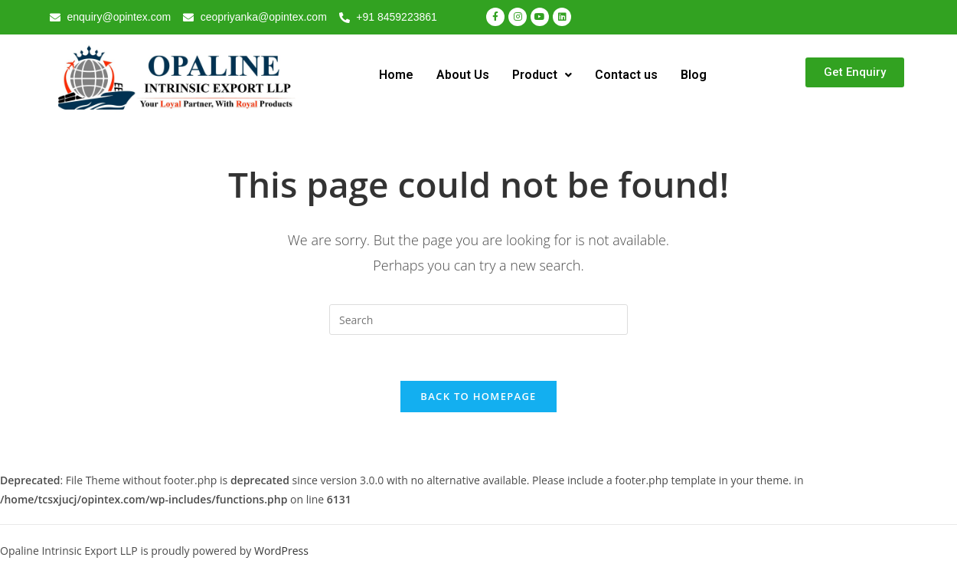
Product (542, 74)
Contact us (626, 74)
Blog (694, 74)
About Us (462, 74)
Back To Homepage (478, 397)
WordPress (281, 552)
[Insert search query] (478, 319)
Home (396, 74)
